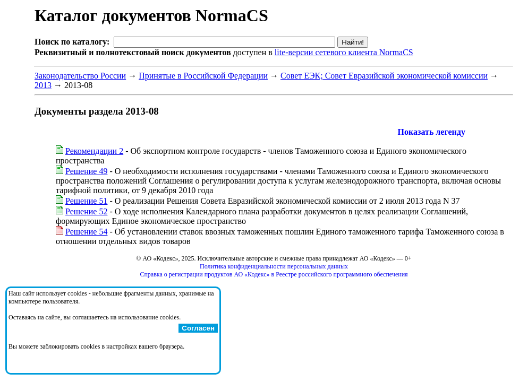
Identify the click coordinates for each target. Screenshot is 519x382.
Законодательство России (80, 75)
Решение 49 (86, 171)
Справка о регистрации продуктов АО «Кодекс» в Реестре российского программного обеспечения (273, 274)
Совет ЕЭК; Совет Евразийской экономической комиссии (384, 75)
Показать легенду (431, 131)
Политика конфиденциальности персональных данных (274, 266)
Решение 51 (86, 200)
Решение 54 (86, 231)
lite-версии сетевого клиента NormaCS (344, 52)
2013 (43, 85)
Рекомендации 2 (94, 150)
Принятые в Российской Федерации (203, 75)
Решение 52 (86, 211)
